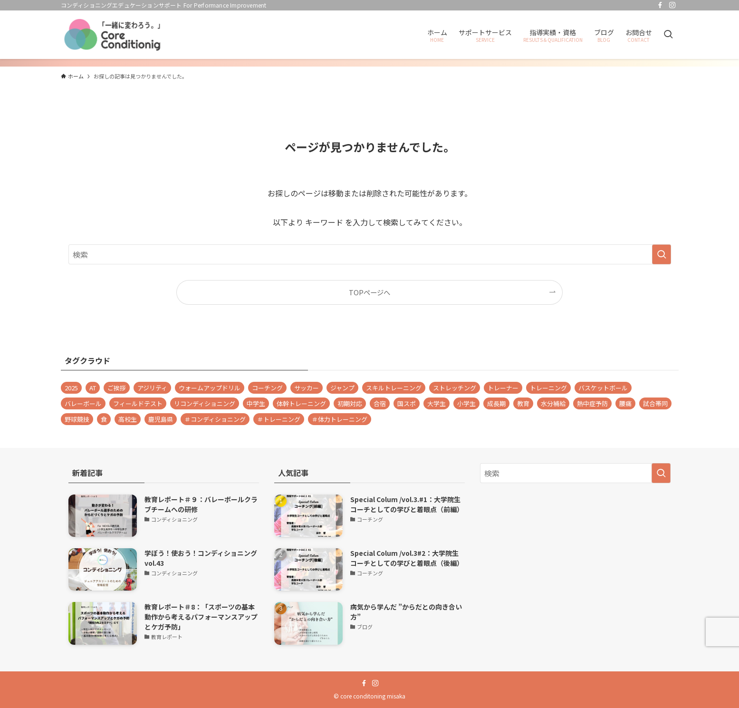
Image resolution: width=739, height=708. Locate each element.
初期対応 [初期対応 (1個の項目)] (349, 403)
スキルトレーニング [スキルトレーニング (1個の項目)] (394, 387)
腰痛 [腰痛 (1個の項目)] (625, 403)
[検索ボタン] (668, 34)
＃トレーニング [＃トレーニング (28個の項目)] (278, 419)
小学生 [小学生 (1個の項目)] (466, 403)
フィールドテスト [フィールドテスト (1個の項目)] (138, 403)
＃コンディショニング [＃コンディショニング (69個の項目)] (215, 419)
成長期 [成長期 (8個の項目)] (496, 403)
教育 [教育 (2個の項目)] (523, 403)
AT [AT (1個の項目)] (92, 387)
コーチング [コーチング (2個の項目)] (267, 387)
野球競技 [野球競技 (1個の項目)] (77, 419)
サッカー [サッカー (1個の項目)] (306, 387)
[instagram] (672, 5)
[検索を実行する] (661, 254)
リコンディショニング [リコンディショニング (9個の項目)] (204, 403)
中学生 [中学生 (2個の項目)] (256, 403)
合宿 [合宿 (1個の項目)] (380, 403)
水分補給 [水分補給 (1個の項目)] (553, 403)
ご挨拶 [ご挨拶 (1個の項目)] (116, 387)
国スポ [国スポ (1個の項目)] (406, 403)
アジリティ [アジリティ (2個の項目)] (152, 387)
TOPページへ (369, 292)
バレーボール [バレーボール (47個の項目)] (83, 403)
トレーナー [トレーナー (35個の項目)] (503, 387)
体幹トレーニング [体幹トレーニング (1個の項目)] (301, 403)
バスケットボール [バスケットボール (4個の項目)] (603, 387)
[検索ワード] (369, 254)
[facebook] (660, 5)
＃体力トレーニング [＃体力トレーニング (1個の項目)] (339, 419)
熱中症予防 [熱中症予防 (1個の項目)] (592, 403)
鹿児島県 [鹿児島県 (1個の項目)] (160, 419)
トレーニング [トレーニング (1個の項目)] (548, 387)
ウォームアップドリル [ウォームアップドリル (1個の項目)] (209, 387)
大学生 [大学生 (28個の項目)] (436, 403)
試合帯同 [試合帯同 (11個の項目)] (655, 403)
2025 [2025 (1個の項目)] (71, 387)
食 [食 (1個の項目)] (104, 419)
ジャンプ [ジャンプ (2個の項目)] (342, 387)
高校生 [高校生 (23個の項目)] (127, 419)
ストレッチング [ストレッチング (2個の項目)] (454, 387)
